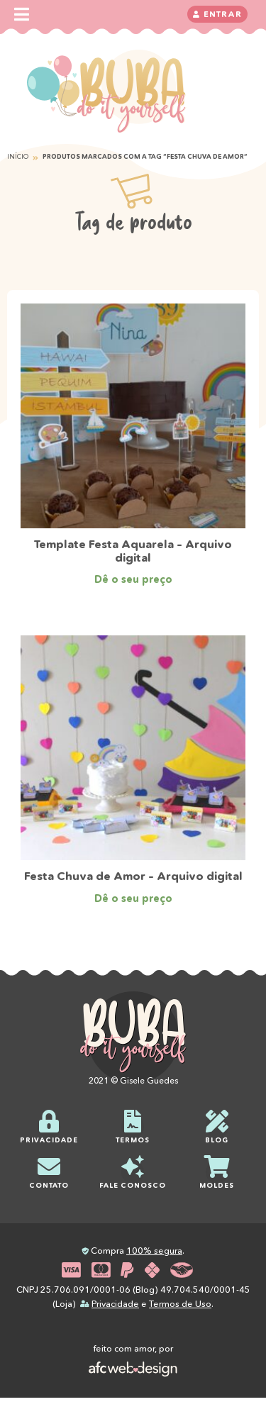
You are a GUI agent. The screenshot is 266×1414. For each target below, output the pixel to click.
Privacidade (115, 1303)
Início (17, 156)
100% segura (154, 1250)
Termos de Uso (180, 1303)
